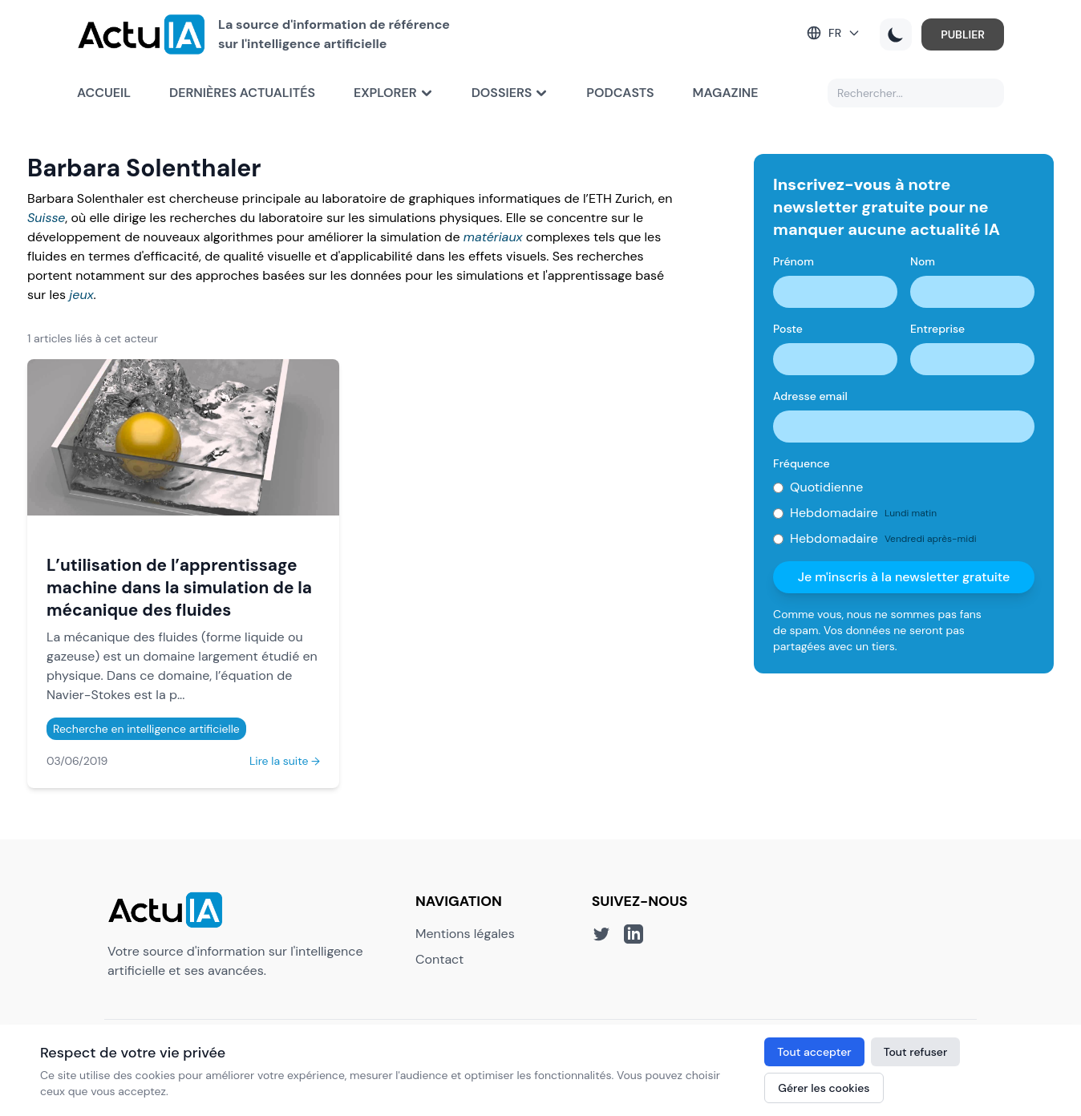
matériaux (493, 236)
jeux (81, 294)
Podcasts (620, 92)
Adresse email (810, 396)
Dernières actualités (242, 92)
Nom (922, 261)
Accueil (104, 92)
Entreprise (937, 328)
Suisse (46, 217)
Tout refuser (916, 1052)
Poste (788, 328)
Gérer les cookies (823, 1088)
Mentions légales (465, 933)
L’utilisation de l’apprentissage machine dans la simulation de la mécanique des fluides (179, 587)
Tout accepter (814, 1052)
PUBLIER (963, 34)
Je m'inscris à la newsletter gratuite (904, 576)
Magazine (726, 92)
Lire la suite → (284, 761)
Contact (439, 959)
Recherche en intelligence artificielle (146, 729)
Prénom (793, 261)
